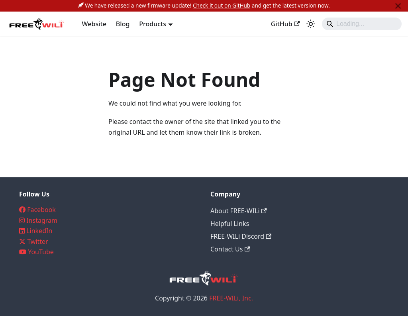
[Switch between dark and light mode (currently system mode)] (310, 24)
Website (94, 24)
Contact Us (230, 249)
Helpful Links (229, 223)
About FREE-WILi (238, 210)
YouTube (41, 251)
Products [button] (152, 24)
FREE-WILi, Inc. (231, 298)
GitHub (285, 24)
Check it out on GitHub (221, 5)
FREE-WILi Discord (240, 236)
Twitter (37, 241)
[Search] (362, 24)
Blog (122, 24)
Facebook (41, 209)
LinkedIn (39, 230)
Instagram (41, 220)
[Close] (398, 6)
